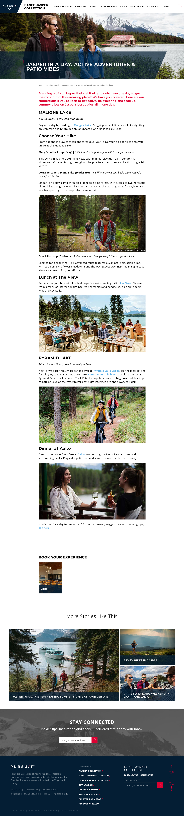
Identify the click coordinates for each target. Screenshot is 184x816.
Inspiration (31, 790)
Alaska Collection (90, 771)
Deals (132, 6)
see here (44, 528)
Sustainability (154, 6)
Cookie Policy (50, 810)
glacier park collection (94, 780)
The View (125, 283)
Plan (166, 6)
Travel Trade (31, 794)
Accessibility (61, 794)
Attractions (81, 6)
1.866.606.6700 (131, 775)
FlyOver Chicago (89, 804)
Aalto (81, 454)
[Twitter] (171, 772)
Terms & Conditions (69, 810)
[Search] (180, 6)
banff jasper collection (94, 775)
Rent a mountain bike (102, 374)
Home (41, 85)
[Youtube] (171, 783)
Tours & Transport (108, 6)
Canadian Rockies (63, 6)
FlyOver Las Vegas (90, 799)
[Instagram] (171, 778)
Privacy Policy (34, 810)
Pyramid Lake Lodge (106, 370)
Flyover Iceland (89, 794)
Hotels (93, 6)
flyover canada (88, 790)
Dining (123, 6)
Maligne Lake (82, 125)
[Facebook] (171, 766)
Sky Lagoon (86, 785)
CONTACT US (146, 775)
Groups (141, 6)
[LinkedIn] (171, 789)
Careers (15, 794)
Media (46, 794)
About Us (16, 790)
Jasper (65, 85)
